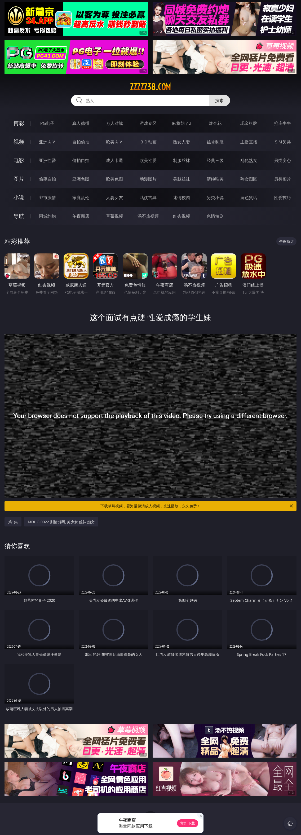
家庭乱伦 (80, 197)
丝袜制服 (215, 142)
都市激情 (47, 197)
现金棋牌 (248, 123)
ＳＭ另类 (282, 142)
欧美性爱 (148, 160)
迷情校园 (181, 197)
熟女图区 (248, 179)
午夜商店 (80, 216)
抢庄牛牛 (282, 123)
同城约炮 (47, 216)
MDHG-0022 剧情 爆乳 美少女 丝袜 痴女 (61, 521)
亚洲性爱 (47, 160)
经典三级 (215, 160)
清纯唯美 (215, 179)
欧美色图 (114, 179)
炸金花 (215, 123)
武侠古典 (148, 197)
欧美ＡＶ (114, 142)
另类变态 (282, 160)
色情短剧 (215, 216)
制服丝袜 (181, 160)
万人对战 (114, 123)
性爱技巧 (282, 197)
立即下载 (187, 823)
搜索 (219, 100)
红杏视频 (181, 216)
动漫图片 (148, 179)
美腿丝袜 (181, 179)
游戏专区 (148, 123)
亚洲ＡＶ (47, 142)
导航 (19, 215)
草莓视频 (114, 216)
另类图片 (282, 179)
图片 (19, 178)
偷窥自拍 (47, 179)
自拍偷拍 (80, 142)
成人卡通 (114, 160)
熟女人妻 (181, 142)
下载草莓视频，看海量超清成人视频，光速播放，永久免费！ (197, 506)
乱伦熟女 (248, 160)
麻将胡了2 (181, 123)
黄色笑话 (248, 197)
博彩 (19, 123)
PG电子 (47, 123)
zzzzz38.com (150, 87)
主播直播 (248, 142)
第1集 (13, 521)
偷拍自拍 (80, 160)
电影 (19, 160)
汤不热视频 (148, 216)
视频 (19, 141)
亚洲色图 (80, 179)
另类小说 (215, 197)
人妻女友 (114, 197)
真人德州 (80, 123)
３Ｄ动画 (148, 142)
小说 (19, 197)
